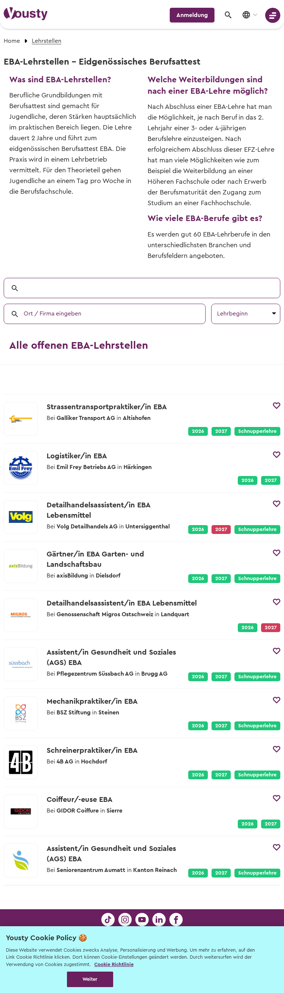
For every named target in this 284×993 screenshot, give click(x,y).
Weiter (90, 979)
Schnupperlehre (257, 431)
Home (12, 41)
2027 (221, 431)
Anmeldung (192, 15)
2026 (198, 431)
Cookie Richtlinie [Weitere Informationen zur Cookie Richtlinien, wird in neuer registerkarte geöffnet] (113, 964)
